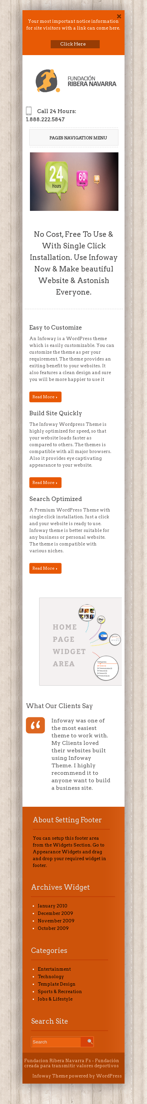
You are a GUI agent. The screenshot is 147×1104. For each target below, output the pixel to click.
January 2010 (52, 905)
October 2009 (53, 928)
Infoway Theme (50, 1075)
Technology (51, 976)
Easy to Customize (55, 327)
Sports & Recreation (60, 991)
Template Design (57, 984)
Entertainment (54, 969)
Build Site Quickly (55, 413)
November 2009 (56, 920)
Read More (44, 396)
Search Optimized (55, 499)
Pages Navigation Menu (73, 137)
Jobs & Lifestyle (55, 999)
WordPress (109, 1075)
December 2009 (55, 913)
